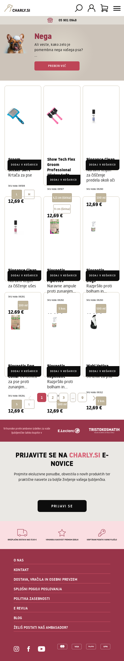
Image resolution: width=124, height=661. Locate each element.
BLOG (18, 617)
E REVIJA (21, 608)
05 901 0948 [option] (62, 20)
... (73, 397)
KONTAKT (21, 569)
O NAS (19, 560)
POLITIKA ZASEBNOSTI (32, 598)
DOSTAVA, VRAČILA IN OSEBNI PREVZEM (45, 579)
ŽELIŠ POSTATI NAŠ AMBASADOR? (41, 627)
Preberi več (57, 66)
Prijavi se (62, 506)
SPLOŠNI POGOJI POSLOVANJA (38, 588)
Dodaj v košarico (24, 164)
